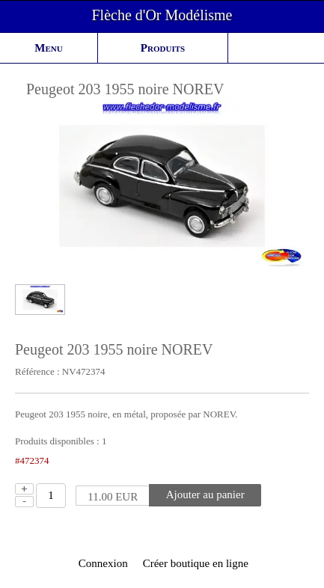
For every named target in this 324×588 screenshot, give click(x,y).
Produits (163, 48)
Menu (48, 48)
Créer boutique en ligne (195, 563)
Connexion (102, 563)
